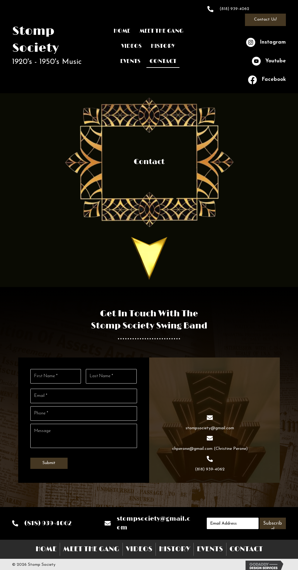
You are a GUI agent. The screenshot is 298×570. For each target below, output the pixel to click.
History (174, 547)
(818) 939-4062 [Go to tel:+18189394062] (234, 9)
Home (46, 547)
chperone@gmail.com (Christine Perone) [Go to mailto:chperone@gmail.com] (210, 448)
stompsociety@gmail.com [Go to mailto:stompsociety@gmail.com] (210, 427)
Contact (246, 547)
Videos (139, 547)
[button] (265, 20)
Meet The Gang (91, 547)
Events (210, 547)
